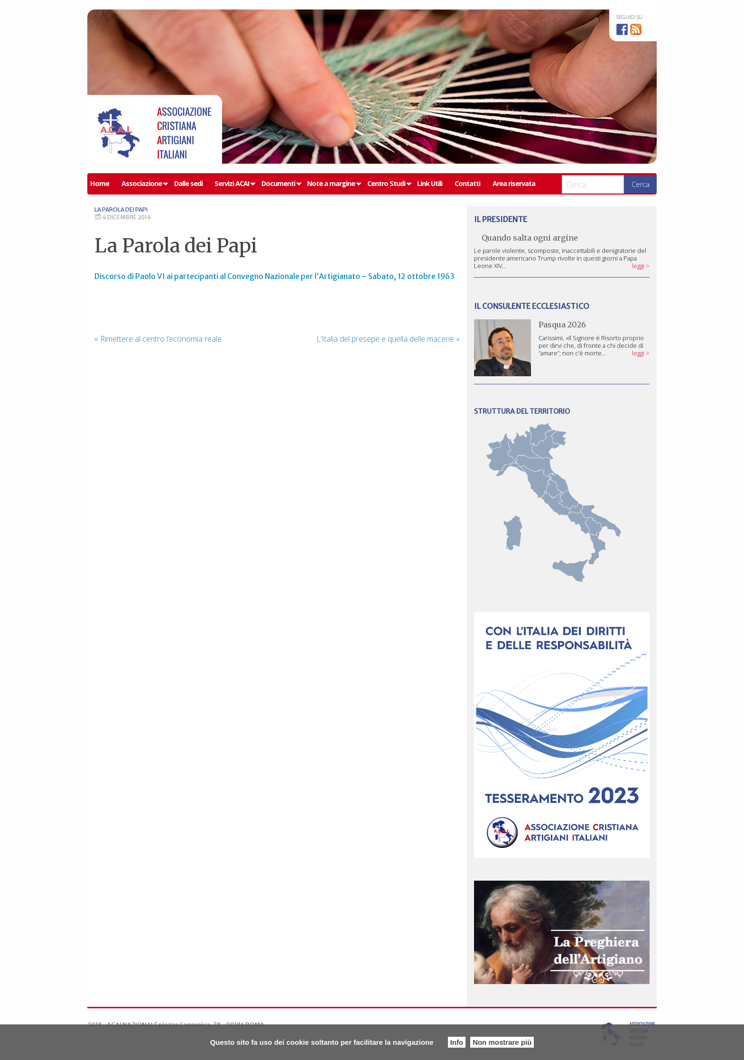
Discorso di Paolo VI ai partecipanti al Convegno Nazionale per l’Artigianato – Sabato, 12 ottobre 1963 (274, 276)
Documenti (278, 183)
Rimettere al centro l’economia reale (158, 339)
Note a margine (331, 183)
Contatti (467, 183)
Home (99, 183)
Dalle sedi (188, 183)
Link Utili (429, 183)
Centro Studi (386, 183)
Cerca (641, 184)
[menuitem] (103, 184)
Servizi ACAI (231, 183)
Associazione (141, 183)
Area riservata (514, 183)
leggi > (641, 266)
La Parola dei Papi (121, 209)
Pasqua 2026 (562, 324)
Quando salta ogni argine (530, 237)
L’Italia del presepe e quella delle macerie (388, 339)
